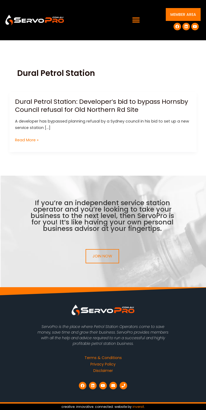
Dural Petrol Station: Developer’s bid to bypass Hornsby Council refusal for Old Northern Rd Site (101, 105)
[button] (136, 20)
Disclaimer (103, 370)
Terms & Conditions (103, 357)
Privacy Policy (103, 364)
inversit (138, 406)
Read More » (27, 140)
